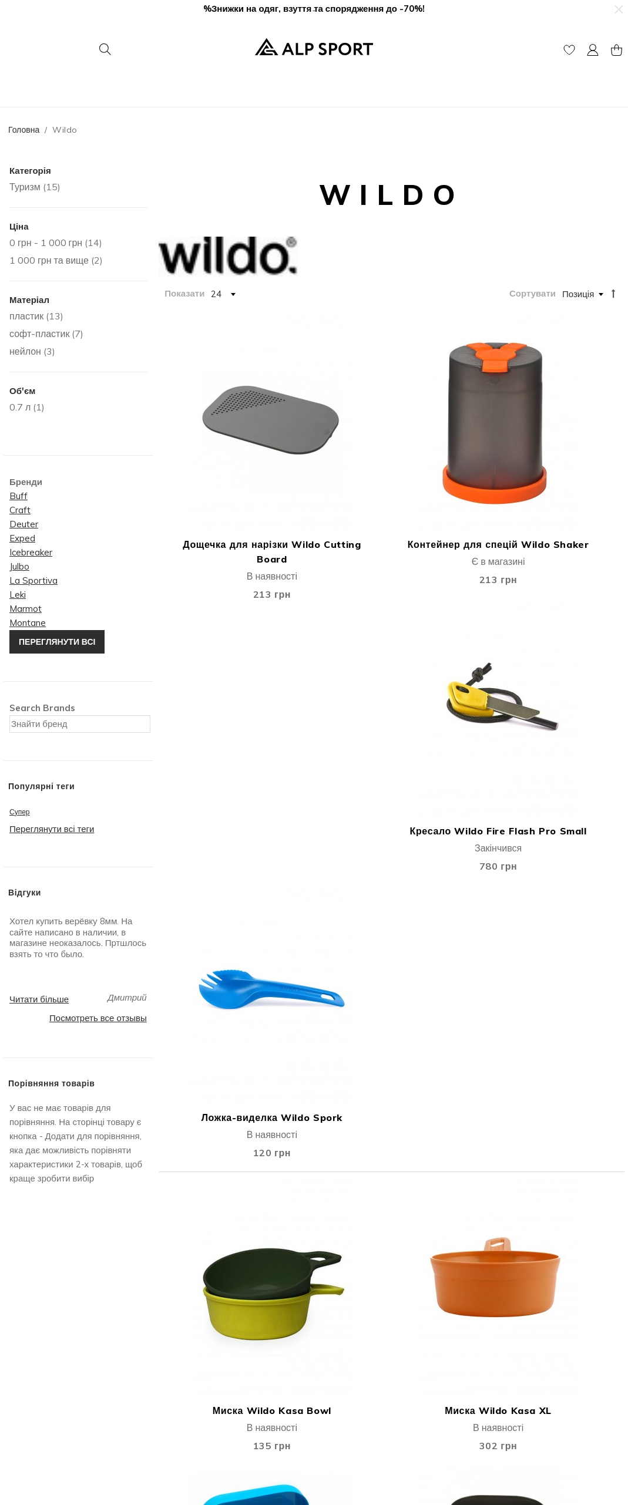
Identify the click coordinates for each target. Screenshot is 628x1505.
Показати (184, 293)
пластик (26, 316)
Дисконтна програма (359, 1343)
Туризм (25, 187)
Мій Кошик (183, 1343)
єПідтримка (340, 1402)
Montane (27, 622)
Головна (23, 129)
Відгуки (21, 1358)
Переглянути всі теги (51, 828)
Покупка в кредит (352, 1373)
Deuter (23, 524)
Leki (17, 594)
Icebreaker (30, 552)
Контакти (24, 1343)
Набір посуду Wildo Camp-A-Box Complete (217, 908)
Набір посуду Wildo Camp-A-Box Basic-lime (566, 678)
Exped (22, 538)
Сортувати (532, 293)
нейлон (25, 351)
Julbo (19, 566)
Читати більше (39, 999)
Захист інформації (354, 1387)
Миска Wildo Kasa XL (333, 699)
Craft (20, 510)
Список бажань (193, 1358)
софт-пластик (39, 333)
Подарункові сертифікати (213, 1387)
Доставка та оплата (357, 1329)
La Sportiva (33, 580)
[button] (618, 9)
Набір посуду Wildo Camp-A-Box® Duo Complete (333, 1159)
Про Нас (23, 1329)
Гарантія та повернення (365, 1358)
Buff (18, 495)
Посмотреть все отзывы (98, 1017)
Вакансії (23, 1373)
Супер (19, 811)
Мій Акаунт (184, 1329)
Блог (15, 1387)
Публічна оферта (197, 1373)
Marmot (25, 608)
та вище (49, 260)
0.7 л (20, 407)
